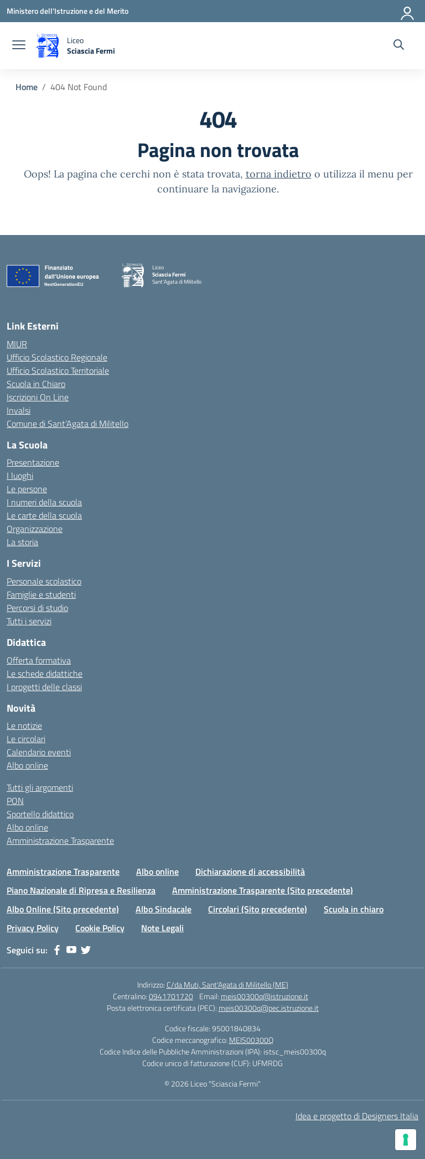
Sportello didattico (40, 814)
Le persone (27, 488)
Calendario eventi (39, 752)
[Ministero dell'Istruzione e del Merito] (67, 11)
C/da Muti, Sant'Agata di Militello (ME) (227, 984)
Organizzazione (35, 528)
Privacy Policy (33, 927)
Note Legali (162, 927)
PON (15, 800)
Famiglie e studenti (41, 594)
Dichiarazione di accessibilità (250, 871)
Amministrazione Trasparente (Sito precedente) (262, 890)
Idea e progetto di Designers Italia (357, 1116)
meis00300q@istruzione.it (264, 996)
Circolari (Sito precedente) (257, 909)
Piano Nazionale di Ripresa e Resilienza (81, 890)
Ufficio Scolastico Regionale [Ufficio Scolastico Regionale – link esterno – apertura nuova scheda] (57, 357)
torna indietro (279, 174)
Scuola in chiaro (353, 909)
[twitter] (86, 950)
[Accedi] (407, 11)
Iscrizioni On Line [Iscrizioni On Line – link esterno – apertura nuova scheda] (38, 397)
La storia (22, 542)
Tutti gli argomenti (40, 787)
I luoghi (20, 475)
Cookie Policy (100, 927)
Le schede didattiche (44, 673)
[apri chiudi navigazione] (18, 46)
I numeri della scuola (44, 502)
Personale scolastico (44, 581)
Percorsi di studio (37, 607)
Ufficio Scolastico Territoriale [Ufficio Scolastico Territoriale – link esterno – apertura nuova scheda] (58, 370)
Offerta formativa (39, 660)
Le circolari (26, 738)
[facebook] (57, 950)
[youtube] (71, 950)
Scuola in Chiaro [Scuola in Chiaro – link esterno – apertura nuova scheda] (36, 383)
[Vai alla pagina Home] (26, 86)
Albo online (27, 765)
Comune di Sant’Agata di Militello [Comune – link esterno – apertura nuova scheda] (67, 423)
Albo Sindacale (163, 909)
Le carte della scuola (44, 515)
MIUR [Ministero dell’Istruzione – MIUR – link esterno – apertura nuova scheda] (17, 344)
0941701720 (171, 996)
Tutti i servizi (29, 621)
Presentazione (33, 462)
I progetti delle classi (44, 686)
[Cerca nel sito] (398, 46)
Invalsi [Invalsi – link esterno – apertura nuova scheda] (18, 410)
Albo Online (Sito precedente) (63, 909)
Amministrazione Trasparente (60, 840)
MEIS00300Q (251, 1040)
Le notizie (24, 725)
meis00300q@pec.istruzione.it (269, 1008)
